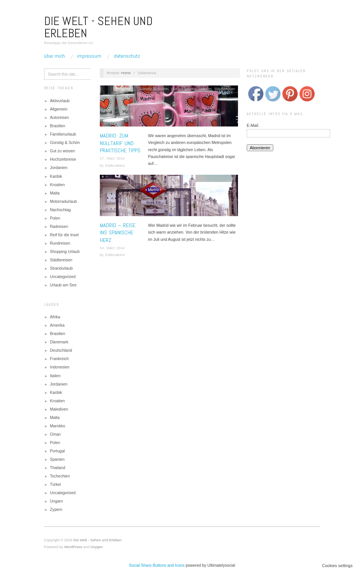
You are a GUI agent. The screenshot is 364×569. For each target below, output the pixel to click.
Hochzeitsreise (63, 159)
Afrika (55, 317)
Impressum (89, 55)
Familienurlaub (63, 134)
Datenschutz (127, 55)
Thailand (57, 467)
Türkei (55, 484)
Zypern (56, 509)
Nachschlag (60, 209)
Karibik (56, 176)
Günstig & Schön (65, 142)
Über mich (54, 55)
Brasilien (57, 125)
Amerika (57, 325)
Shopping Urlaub (65, 251)
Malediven (59, 409)
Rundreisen (60, 243)
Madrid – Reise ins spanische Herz (118, 232)
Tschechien (60, 476)
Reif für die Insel (64, 234)
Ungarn (56, 501)
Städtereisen (61, 260)
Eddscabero (114, 165)
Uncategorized (63, 276)
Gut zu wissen (62, 151)
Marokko (57, 426)
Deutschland (61, 350)
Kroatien (57, 184)
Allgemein (59, 109)
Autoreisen (59, 117)
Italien (55, 375)
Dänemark (59, 342)
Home (126, 73)
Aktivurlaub (60, 100)
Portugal (57, 451)
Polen (55, 218)
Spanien (57, 459)
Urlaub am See (63, 285)
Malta (55, 193)
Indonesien (59, 367)
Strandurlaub (61, 268)
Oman (55, 434)
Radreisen (59, 226)
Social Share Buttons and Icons (157, 565)
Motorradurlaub (63, 201)
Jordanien (59, 167)
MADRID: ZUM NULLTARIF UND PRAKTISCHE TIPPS (120, 143)
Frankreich (59, 358)
